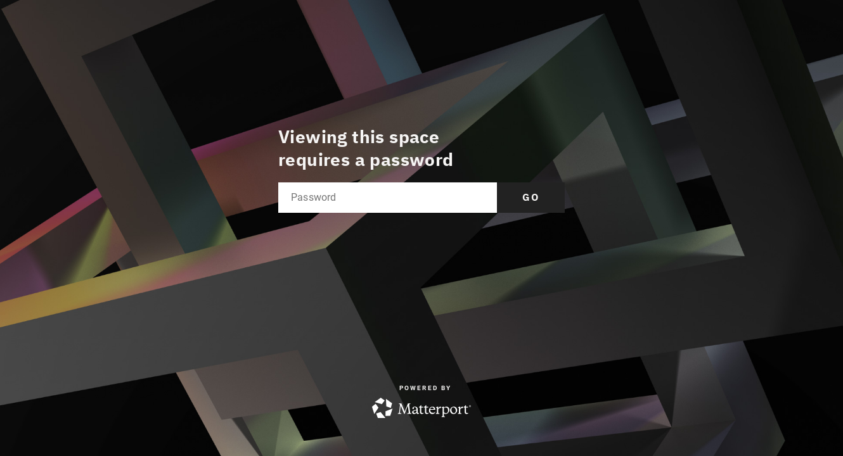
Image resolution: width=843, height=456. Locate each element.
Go (530, 197)
